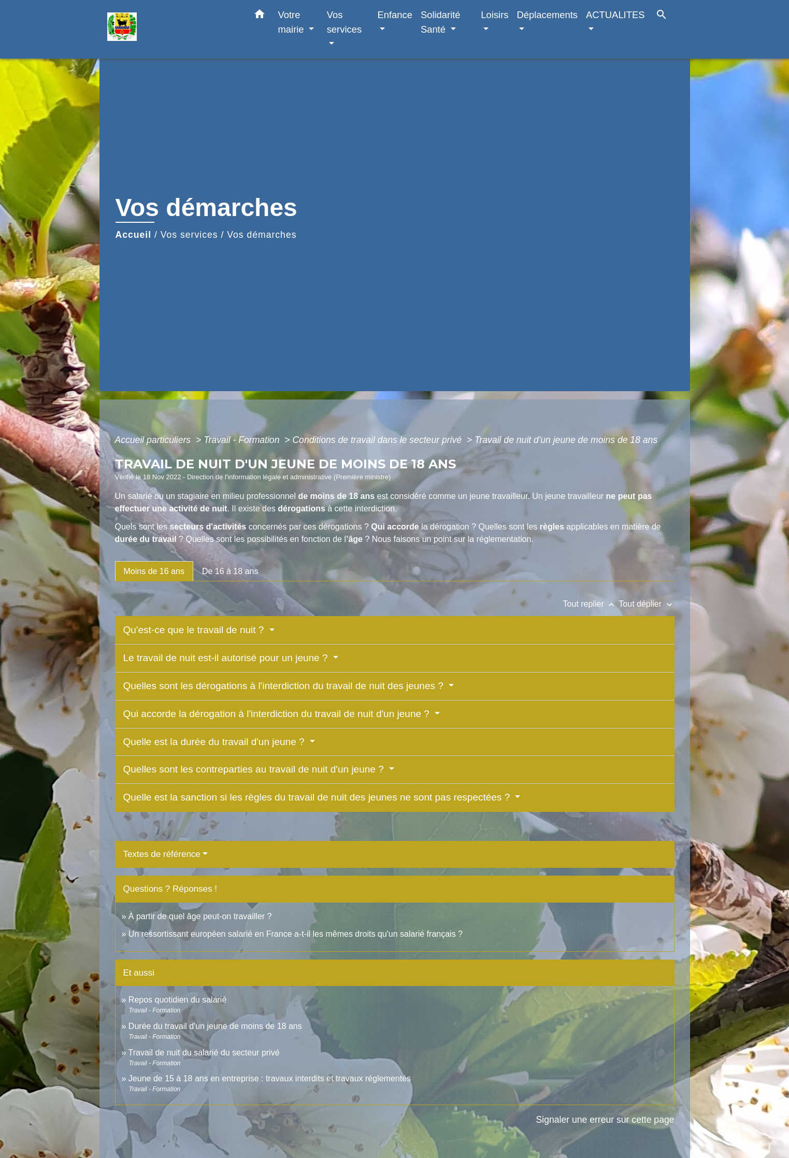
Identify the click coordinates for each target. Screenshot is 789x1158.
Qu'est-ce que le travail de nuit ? (195, 629)
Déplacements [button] (547, 14)
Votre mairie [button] (292, 22)
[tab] (154, 571)
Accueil (134, 235)
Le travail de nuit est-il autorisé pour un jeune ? (227, 657)
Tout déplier (646, 603)
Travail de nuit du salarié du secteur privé (204, 1052)
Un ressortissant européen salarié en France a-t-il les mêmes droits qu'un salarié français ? (295, 934)
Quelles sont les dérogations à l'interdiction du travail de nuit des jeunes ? (285, 685)
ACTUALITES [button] (615, 14)
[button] (259, 16)
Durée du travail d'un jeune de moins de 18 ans (215, 1026)
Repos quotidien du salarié (177, 999)
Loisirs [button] (494, 14)
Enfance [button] (394, 14)
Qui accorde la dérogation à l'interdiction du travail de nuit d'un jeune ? (278, 713)
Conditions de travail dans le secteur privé (378, 440)
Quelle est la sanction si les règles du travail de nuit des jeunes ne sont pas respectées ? (318, 797)
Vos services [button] (344, 22)
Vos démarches (261, 235)
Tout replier (591, 603)
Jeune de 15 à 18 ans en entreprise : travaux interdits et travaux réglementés (269, 1078)
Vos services (189, 235)
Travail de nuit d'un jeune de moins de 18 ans (566, 440)
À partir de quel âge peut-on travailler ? (200, 916)
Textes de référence (161, 854)
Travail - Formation (243, 440)
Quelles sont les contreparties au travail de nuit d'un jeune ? (255, 769)
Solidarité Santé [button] (441, 22)
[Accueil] (172, 29)
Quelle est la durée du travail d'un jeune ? (215, 741)
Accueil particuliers (154, 440)
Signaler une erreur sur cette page (605, 1119)
